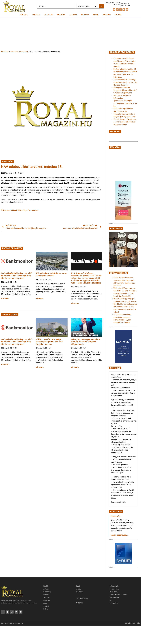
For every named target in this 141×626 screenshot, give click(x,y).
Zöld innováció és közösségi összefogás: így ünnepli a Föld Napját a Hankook (49, 341)
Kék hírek (79, 592)
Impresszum (114, 589)
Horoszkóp (115, 516)
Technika (73, 15)
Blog (111, 600)
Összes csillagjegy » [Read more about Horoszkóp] (119, 535)
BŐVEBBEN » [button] (5, 298)
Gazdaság (48, 15)
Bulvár (117, 15)
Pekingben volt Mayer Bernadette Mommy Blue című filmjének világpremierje (85, 341)
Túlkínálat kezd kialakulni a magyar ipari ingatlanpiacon (51, 274)
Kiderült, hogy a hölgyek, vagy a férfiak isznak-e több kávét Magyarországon (124, 122)
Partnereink (114, 592)
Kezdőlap (4, 52)
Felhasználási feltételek (118, 595)
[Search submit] (101, 6)
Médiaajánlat (114, 586)
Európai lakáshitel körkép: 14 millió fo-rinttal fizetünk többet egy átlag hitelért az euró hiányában (16, 275)
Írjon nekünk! (114, 603)
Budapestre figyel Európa (123, 109)
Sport (96, 15)
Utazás (78, 589)
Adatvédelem (114, 598)
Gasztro (107, 15)
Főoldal (24, 15)
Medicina (85, 15)
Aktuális (36, 15)
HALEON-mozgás (120, 111)
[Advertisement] (70, 33)
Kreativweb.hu (135, 623)
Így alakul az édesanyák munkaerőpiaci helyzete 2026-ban (125, 103)
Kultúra (61, 15)
